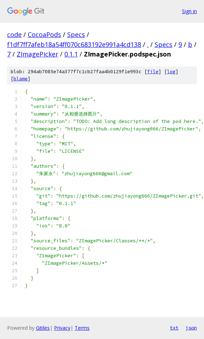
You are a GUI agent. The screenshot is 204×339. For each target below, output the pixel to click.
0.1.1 (71, 54)
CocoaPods (44, 34)
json (191, 327)
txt (174, 327)
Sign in (189, 11)
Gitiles (43, 327)
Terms (82, 327)
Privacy (62, 327)
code (14, 34)
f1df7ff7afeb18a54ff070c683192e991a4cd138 (74, 44)
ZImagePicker (37, 54)
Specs (76, 34)
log (171, 72)
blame (21, 79)
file (153, 72)
